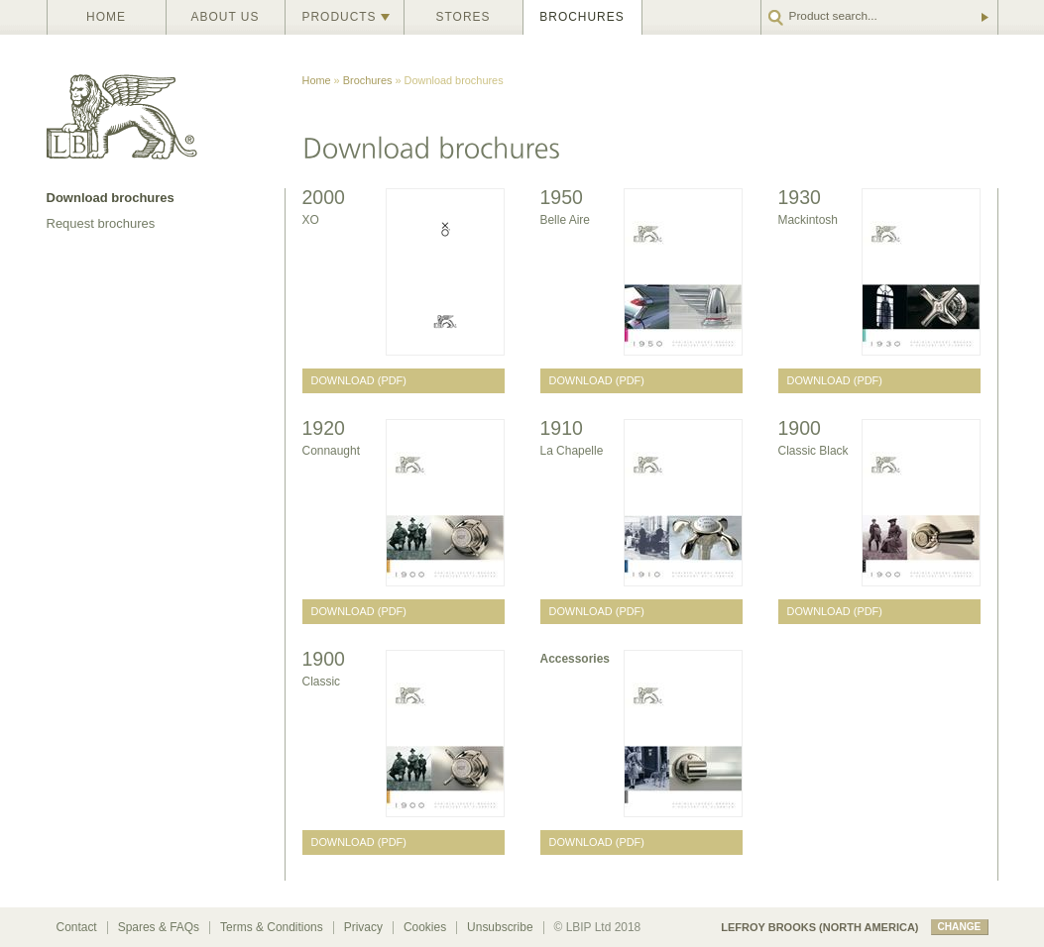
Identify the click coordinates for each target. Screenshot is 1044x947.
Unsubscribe (499, 927)
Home (106, 17)
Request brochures (101, 223)
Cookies (425, 927)
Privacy (363, 927)
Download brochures (110, 197)
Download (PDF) (358, 380)
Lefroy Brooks (166, 111)
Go (983, 17)
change (960, 926)
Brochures (581, 17)
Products (339, 17)
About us (225, 17)
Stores (463, 17)
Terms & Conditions (271, 927)
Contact (77, 927)
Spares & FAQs (158, 927)
